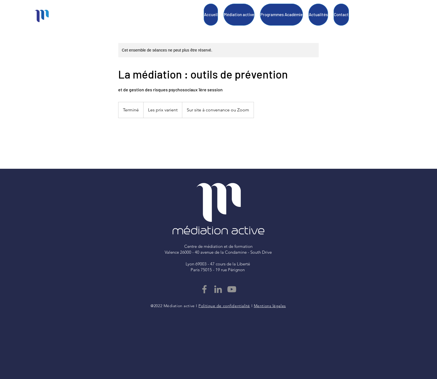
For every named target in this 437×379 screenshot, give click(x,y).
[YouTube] (231, 289)
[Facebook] (204, 289)
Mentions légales (270, 305)
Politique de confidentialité (224, 305)
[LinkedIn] (218, 289)
